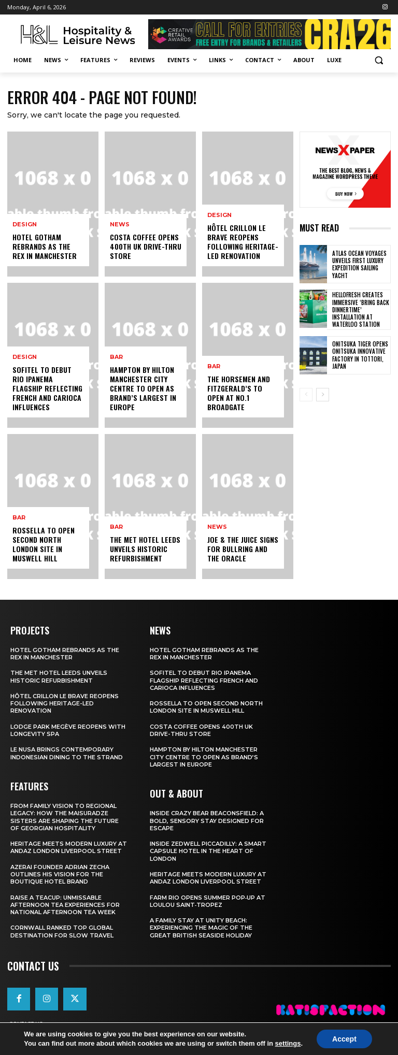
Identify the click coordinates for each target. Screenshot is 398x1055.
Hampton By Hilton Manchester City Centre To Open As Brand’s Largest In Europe (143, 388)
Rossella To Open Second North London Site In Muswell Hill (43, 544)
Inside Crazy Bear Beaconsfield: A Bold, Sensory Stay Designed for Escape (207, 821)
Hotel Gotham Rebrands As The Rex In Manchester (44, 246)
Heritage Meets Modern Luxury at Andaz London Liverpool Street (68, 847)
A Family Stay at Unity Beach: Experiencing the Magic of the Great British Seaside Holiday (201, 928)
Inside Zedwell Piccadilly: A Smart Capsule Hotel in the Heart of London (208, 851)
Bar (18, 518)
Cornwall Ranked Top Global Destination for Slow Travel (61, 931)
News (120, 224)
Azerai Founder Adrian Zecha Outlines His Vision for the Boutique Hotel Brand (59, 874)
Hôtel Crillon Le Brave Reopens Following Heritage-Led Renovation (242, 242)
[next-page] (322, 394)
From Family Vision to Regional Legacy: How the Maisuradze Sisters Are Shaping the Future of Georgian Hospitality (64, 817)
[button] (378, 60)
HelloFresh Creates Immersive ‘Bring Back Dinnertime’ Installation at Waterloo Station (360, 309)
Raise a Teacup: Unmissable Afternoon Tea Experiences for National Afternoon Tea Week (65, 905)
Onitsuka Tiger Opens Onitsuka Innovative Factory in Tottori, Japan (360, 355)
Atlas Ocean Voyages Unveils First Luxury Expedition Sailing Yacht (359, 264)
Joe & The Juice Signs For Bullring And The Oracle (242, 548)
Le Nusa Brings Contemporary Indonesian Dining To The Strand (66, 753)
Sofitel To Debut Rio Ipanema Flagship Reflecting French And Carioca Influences (47, 388)
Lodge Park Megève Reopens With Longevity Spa (67, 730)
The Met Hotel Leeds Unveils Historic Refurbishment (145, 548)
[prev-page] (306, 394)
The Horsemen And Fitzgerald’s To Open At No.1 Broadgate (238, 393)
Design (24, 224)
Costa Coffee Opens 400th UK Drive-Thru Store (145, 246)
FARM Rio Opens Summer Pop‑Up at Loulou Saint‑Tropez (208, 901)
